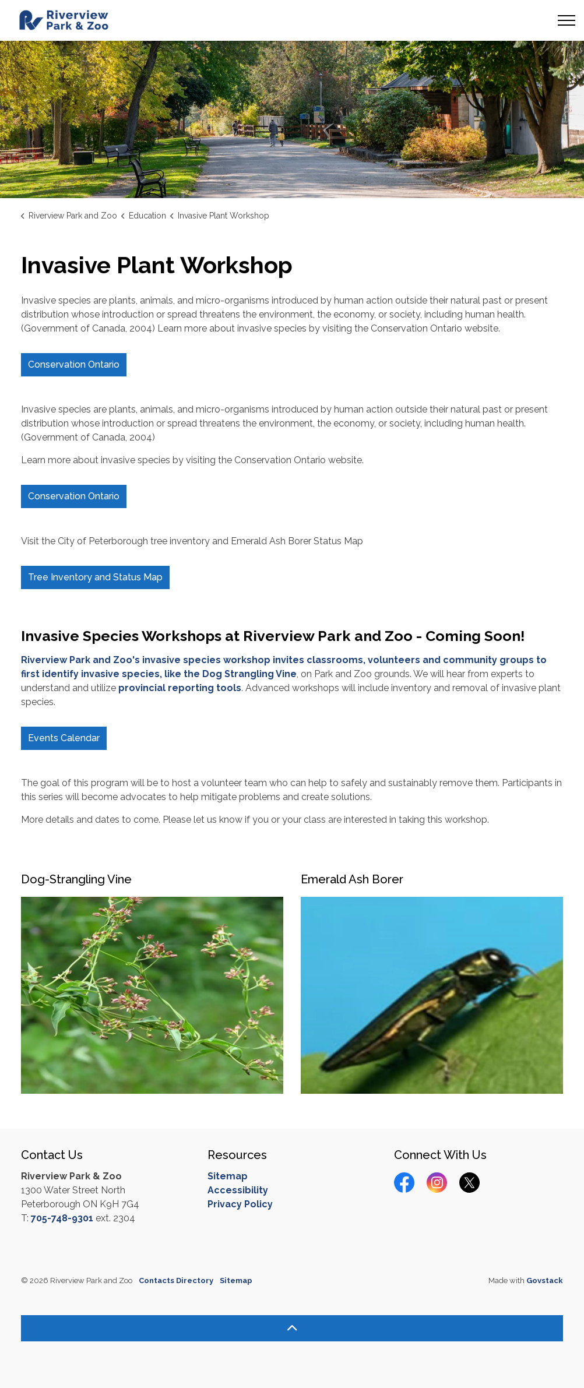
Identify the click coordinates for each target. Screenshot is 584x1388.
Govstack (544, 1280)
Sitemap (227, 1176)
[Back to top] (292, 1328)
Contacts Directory (176, 1280)
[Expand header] (566, 20)
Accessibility (237, 1190)
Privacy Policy (240, 1204)
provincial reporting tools (179, 687)
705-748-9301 (62, 1218)
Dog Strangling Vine (249, 673)
